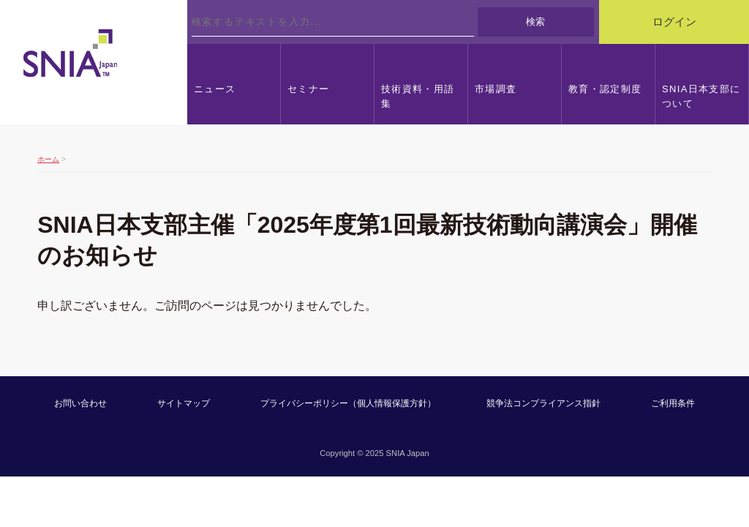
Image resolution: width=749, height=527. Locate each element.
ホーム (48, 159)
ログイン (674, 22)
